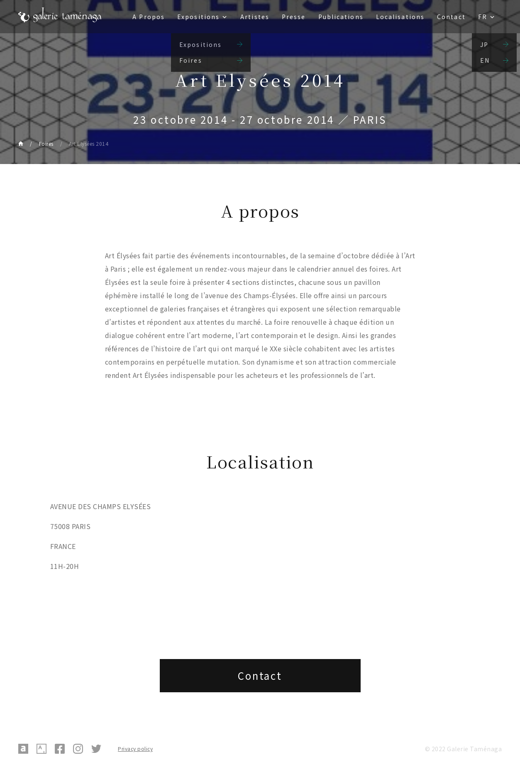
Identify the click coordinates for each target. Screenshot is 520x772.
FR (482, 16)
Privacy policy (135, 748)
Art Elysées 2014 (88, 143)
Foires (46, 143)
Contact (451, 16)
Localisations (400, 16)
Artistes (254, 16)
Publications (341, 16)
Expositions (198, 16)
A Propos (148, 16)
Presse (294, 16)
